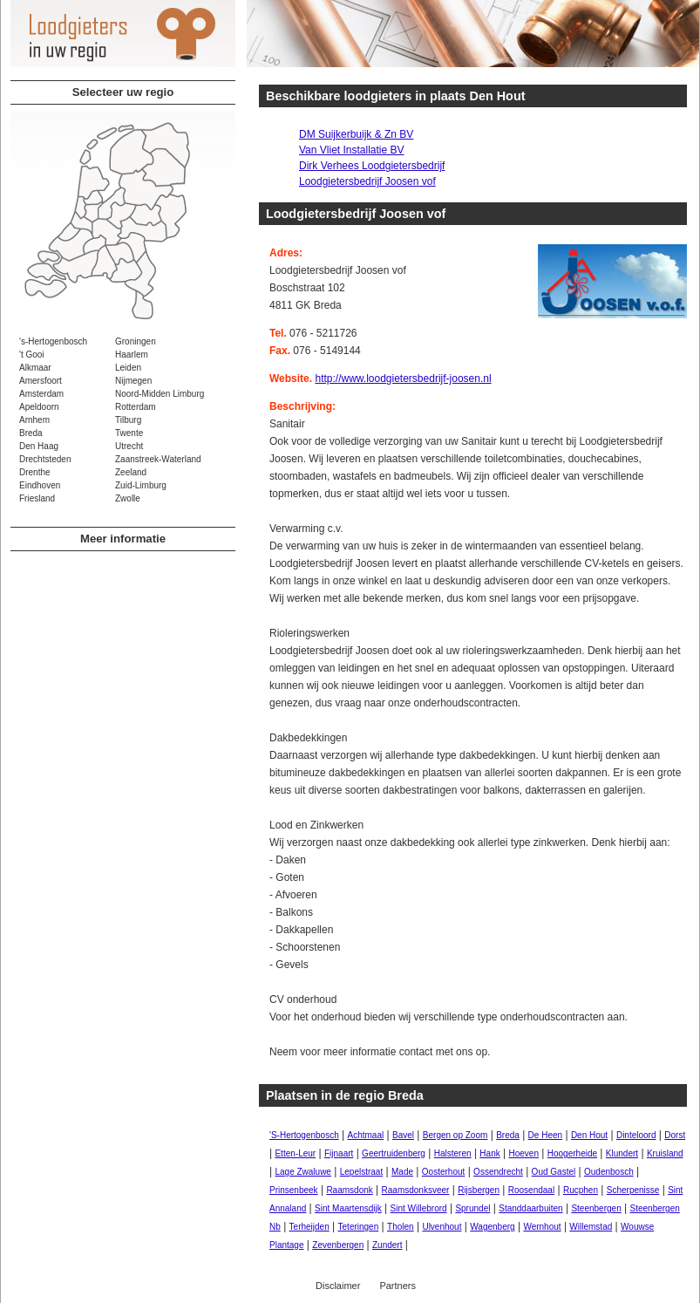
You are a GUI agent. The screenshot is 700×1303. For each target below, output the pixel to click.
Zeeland (130, 472)
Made (402, 1172)
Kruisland (665, 1153)
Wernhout (542, 1226)
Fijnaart (338, 1153)
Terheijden (309, 1226)
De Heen (545, 1135)
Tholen (400, 1226)
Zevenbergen (338, 1245)
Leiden (128, 367)
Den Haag (38, 446)
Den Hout (589, 1135)
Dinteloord (636, 1135)
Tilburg (128, 420)
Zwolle (127, 498)
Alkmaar (35, 367)
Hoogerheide (572, 1153)
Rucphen (580, 1190)
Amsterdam (41, 394)
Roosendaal (531, 1190)
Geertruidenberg (393, 1153)
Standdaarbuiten (530, 1208)
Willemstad (590, 1226)
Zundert (387, 1245)
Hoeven (524, 1153)
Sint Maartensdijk (348, 1208)
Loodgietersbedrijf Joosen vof (367, 181)
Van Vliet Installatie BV (351, 150)
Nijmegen (133, 380)
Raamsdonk (349, 1190)
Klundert (622, 1153)
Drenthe (35, 472)
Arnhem (34, 420)
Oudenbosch (609, 1172)
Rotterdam (135, 407)
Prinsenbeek (293, 1190)
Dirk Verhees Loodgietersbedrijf (372, 166)
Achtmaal (366, 1135)
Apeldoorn (39, 407)
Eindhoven (39, 485)
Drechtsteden (45, 459)
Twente (129, 433)
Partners (397, 1285)
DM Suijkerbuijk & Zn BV (356, 134)
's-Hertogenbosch (53, 341)
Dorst (674, 1135)
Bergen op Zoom (455, 1135)
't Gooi (31, 354)
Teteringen (358, 1226)
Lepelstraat (361, 1172)
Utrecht (129, 446)
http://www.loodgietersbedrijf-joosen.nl (403, 378)
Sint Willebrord (419, 1208)
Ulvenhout (441, 1226)
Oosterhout (443, 1172)
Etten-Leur (295, 1153)
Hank (489, 1153)
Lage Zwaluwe (302, 1172)
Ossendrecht (498, 1172)
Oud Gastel (554, 1172)
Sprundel (472, 1208)
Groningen (135, 341)
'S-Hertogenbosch (304, 1135)
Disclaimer (338, 1285)
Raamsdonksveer (416, 1190)
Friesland (37, 498)
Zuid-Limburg (141, 485)
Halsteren (453, 1153)
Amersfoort (40, 380)
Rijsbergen (479, 1190)
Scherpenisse (633, 1190)
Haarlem (131, 354)
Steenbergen (596, 1208)
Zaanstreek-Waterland (158, 459)
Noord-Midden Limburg (159, 394)
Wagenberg (492, 1226)
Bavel (403, 1135)
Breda (31, 433)
